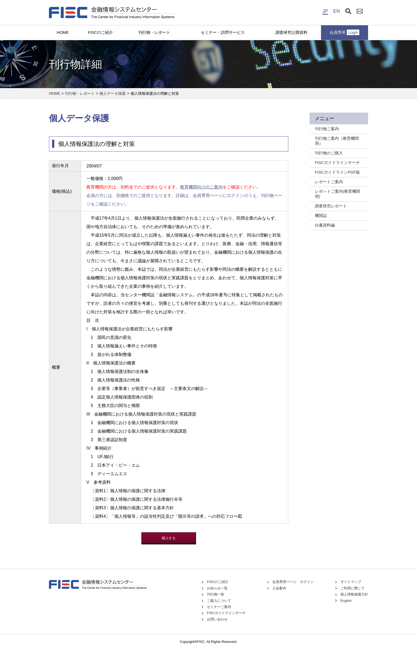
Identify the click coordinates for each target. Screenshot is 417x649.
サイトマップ (350, 582)
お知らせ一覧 (217, 588)
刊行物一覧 (215, 594)
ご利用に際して (352, 588)
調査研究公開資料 (291, 32)
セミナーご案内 (219, 607)
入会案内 (279, 588)
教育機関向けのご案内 (201, 187)
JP (325, 11)
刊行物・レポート (154, 32)
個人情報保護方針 (354, 594)
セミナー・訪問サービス (223, 32)
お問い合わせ (217, 619)
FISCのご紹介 (100, 32)
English (346, 601)
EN (336, 11)
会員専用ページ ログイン (293, 582)
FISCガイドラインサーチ (226, 613)
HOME (63, 32)
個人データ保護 (112, 93)
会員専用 (344, 32)
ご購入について (219, 601)
